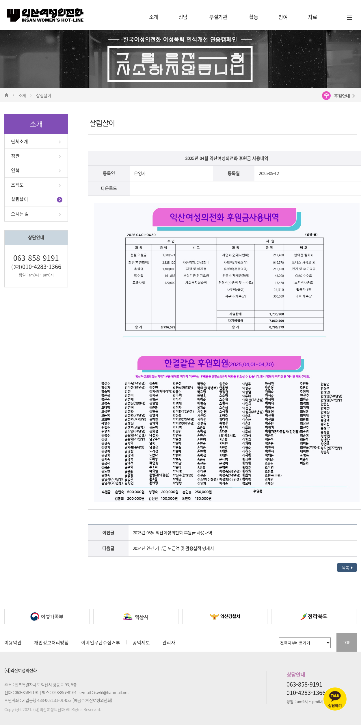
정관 (15, 155)
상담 (182, 17)
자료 (312, 17)
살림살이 (19, 199)
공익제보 (141, 642)
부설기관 (218, 17)
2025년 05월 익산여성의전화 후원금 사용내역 (172, 532)
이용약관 (13, 642)
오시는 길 (20, 213)
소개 (153, 17)
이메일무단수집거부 (100, 642)
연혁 (15, 170)
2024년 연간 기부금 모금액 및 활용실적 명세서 (173, 548)
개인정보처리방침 (51, 642)
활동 (253, 17)
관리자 (168, 642)
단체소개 (19, 141)
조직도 (17, 184)
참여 (282, 17)
